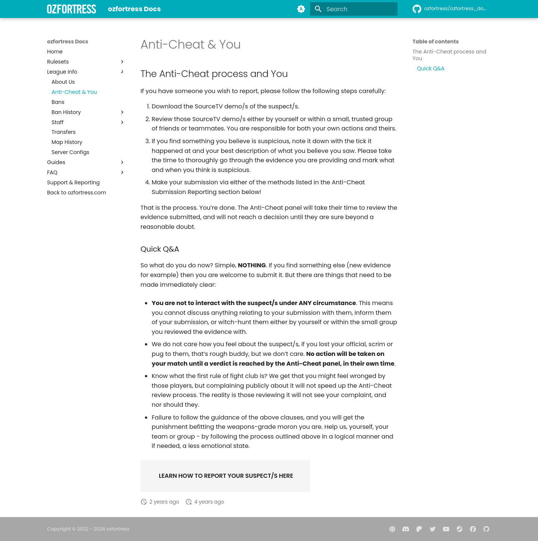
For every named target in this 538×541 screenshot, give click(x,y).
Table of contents (435, 41)
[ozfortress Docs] (71, 8)
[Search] (354, 9)
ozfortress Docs (67, 41)
